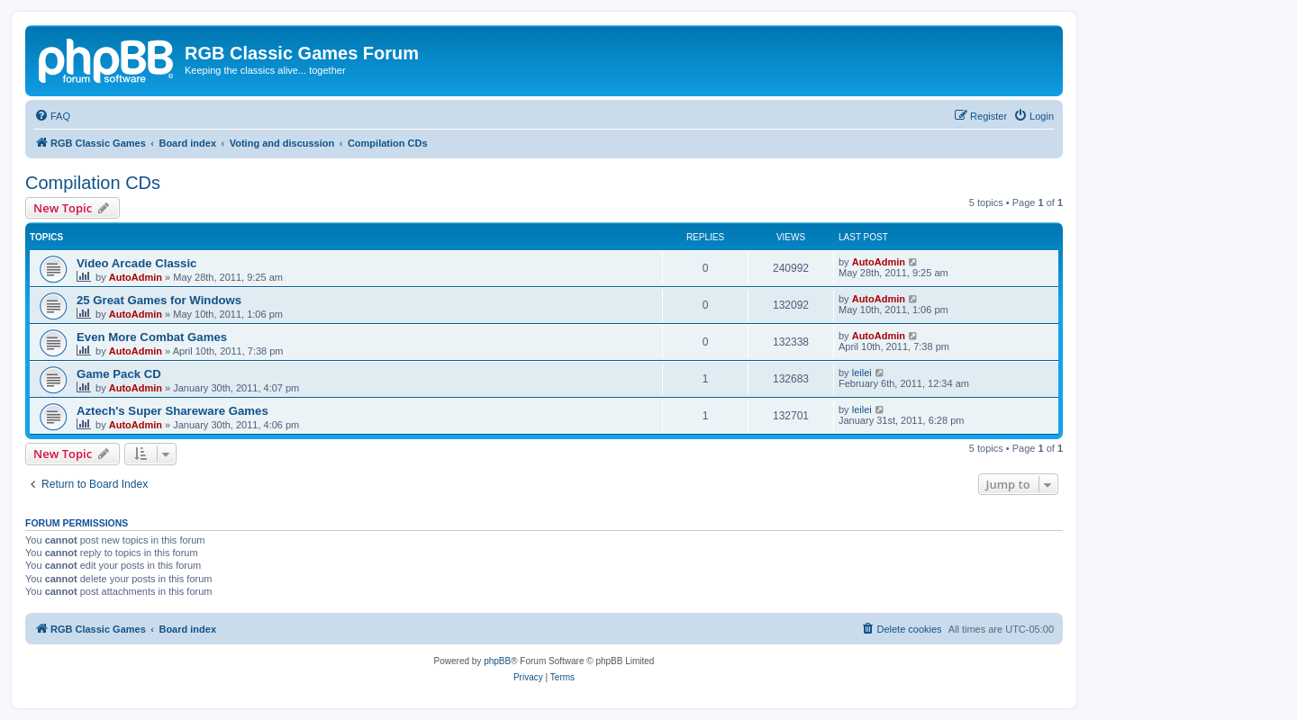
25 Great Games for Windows (159, 300)
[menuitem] (52, 116)
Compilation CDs (92, 183)
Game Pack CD (119, 374)
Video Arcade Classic (136, 263)
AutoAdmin (135, 277)
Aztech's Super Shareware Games (172, 411)
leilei (862, 372)
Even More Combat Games (152, 337)
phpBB (497, 661)
